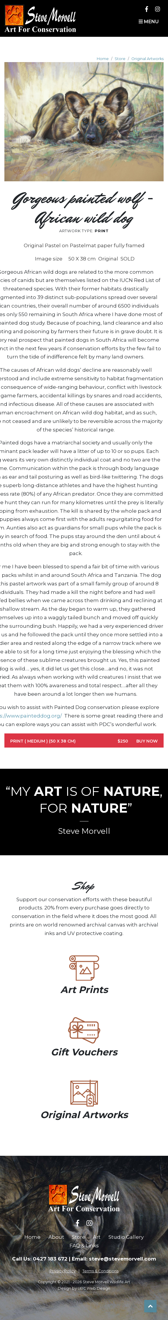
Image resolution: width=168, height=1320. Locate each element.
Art (97, 1237)
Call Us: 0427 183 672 (39, 1259)
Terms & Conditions (100, 1271)
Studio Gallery (126, 1237)
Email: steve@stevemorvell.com (114, 1259)
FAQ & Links (84, 1245)
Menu (149, 21)
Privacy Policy (63, 1271)
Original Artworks (147, 59)
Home (103, 59)
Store (120, 59)
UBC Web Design (94, 1288)
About (56, 1237)
